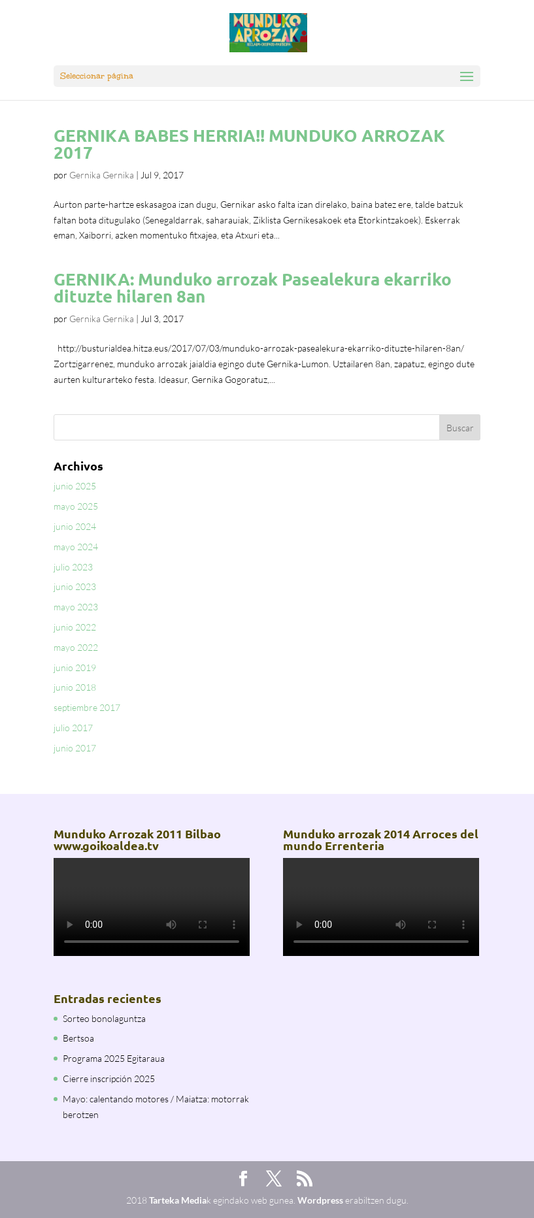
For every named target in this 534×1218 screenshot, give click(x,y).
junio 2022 (75, 627)
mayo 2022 (76, 647)
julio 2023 (73, 566)
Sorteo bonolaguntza (104, 1018)
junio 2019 (75, 667)
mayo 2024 (76, 546)
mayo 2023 (76, 606)
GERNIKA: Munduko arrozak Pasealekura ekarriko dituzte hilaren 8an (253, 287)
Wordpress (320, 1200)
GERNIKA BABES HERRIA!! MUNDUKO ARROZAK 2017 (249, 143)
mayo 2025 (76, 506)
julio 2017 (73, 727)
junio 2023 (75, 586)
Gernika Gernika (101, 174)
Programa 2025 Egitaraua (114, 1058)
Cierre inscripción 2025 (109, 1078)
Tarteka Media (178, 1200)
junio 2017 (75, 747)
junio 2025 (75, 485)
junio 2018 (75, 687)
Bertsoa (78, 1038)
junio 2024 (75, 526)
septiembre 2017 (87, 707)
